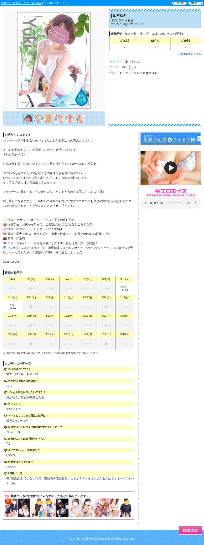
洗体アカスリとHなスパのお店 (21, 3)
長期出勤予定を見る (189, 53)
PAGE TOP (190, 530)
